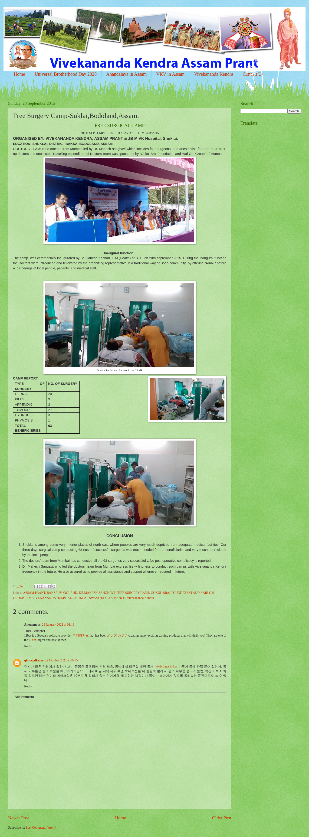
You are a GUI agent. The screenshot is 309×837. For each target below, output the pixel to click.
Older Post (221, 817)
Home (19, 74)
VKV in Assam (170, 74)
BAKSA (52, 593)
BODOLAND (68, 593)
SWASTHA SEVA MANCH (107, 598)
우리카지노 (80, 635)
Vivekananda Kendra (213, 74)
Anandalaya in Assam (126, 74)
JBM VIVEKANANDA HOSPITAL (48, 598)
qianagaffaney (34, 660)
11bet (32, 640)
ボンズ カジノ (117, 635)
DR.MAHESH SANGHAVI (97, 593)
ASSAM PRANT (34, 593)
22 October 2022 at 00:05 (61, 660)
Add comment (24, 697)
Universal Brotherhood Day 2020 (66, 74)
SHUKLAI (80, 598)
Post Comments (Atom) (41, 827)
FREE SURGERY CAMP (132, 593)
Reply (28, 646)
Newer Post (18, 817)
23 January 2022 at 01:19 (58, 624)
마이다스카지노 (166, 666)
